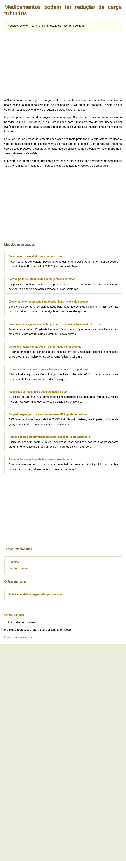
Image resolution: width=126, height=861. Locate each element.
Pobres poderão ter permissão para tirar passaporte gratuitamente (49, 436)
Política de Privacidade (18, 637)
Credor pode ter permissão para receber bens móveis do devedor (48, 301)
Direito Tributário (19, 568)
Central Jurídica (14, 614)
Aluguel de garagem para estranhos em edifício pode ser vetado (48, 414)
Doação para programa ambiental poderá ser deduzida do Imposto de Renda (55, 324)
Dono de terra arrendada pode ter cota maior (36, 256)
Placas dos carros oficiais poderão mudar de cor (38, 391)
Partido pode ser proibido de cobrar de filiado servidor (42, 279)
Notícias (14, 562)
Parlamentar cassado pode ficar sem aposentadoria (40, 459)
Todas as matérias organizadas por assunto (35, 594)
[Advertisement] (32, 63)
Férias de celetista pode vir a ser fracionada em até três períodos (48, 369)
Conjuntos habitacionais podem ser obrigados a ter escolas (45, 346)
